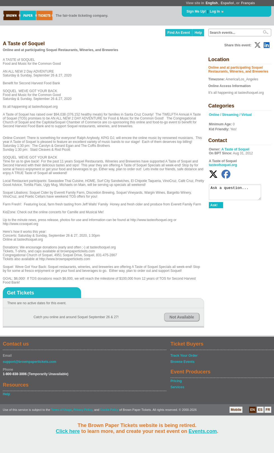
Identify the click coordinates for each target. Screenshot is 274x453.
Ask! (214, 208)
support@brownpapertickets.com (29, 362)
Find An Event (178, 33)
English (212, 3)
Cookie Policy (109, 409)
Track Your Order (184, 356)
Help (198, 33)
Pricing (176, 381)
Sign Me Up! (196, 11)
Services (177, 387)
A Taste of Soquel (235, 149)
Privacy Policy (83, 409)
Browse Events (183, 362)
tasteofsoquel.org (223, 165)
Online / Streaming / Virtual (230, 115)
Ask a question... (238, 193)
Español (227, 3)
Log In (215, 11)
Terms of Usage (61, 409)
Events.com (203, 431)
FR (268, 410)
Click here (68, 431)
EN (252, 410)
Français (248, 3)
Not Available (181, 317)
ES (260, 410)
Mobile (236, 410)
